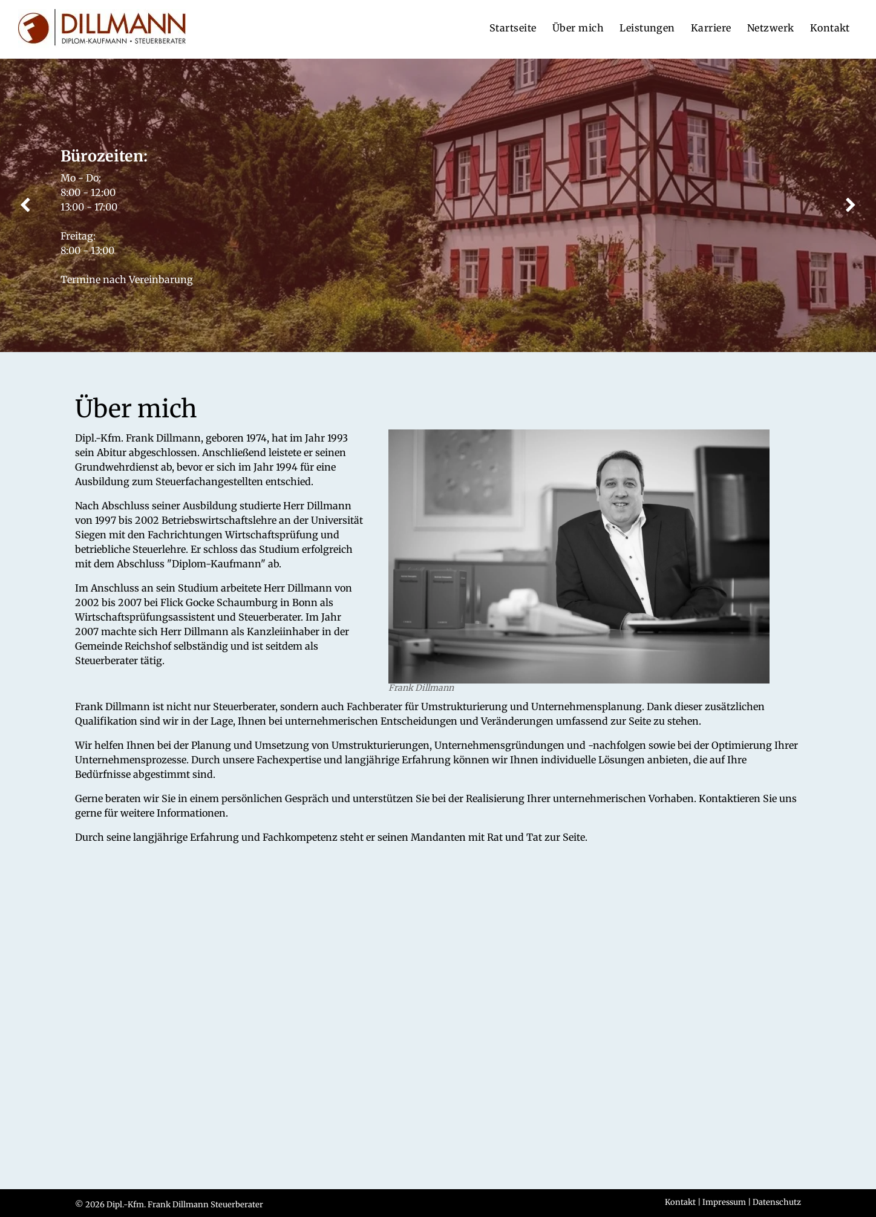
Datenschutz (777, 1202)
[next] (851, 205)
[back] (25, 205)
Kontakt (680, 1202)
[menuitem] (513, 27)
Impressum (724, 1202)
